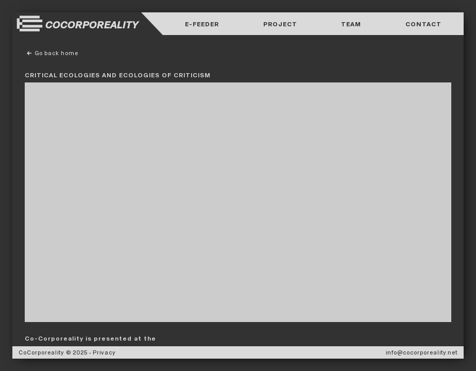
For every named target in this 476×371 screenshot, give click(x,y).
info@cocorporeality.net (421, 352)
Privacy (104, 352)
